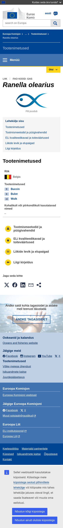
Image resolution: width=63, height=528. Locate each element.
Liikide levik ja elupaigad (19, 143)
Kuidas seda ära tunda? (46, 2)
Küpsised (8, 454)
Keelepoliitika (10, 448)
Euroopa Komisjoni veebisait (20, 395)
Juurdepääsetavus (14, 377)
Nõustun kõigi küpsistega (30, 511)
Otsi (55, 23)
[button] (6, 285)
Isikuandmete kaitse (14, 371)
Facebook (10, 410)
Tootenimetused (39, 34)
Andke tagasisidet (31, 319)
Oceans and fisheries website (20, 343)
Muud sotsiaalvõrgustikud (18, 415)
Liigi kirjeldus (13, 148)
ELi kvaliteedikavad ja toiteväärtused (27, 137)
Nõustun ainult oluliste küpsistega (35, 520)
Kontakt (7, 459)
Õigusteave (51, 454)
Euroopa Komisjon (12, 34)
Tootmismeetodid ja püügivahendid (26, 132)
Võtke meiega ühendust (17, 366)
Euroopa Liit (10, 436)
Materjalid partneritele (35, 448)
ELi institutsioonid (13, 431)
